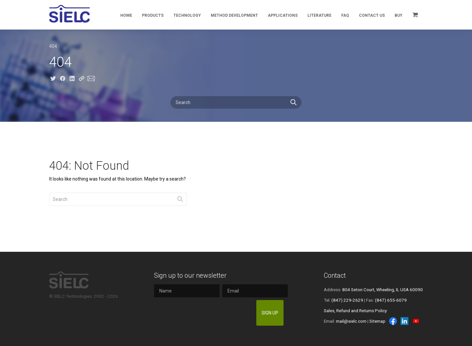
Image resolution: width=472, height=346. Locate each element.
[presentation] (204, 313)
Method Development (234, 15)
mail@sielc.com (351, 321)
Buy (399, 15)
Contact (335, 275)
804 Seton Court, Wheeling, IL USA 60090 (382, 289)
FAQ (345, 15)
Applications (283, 15)
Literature (319, 15)
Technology (187, 15)
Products (153, 15)
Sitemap (377, 321)
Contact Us (372, 15)
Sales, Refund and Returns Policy (355, 310)
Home (126, 15)
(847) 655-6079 (391, 300)
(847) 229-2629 (347, 300)
